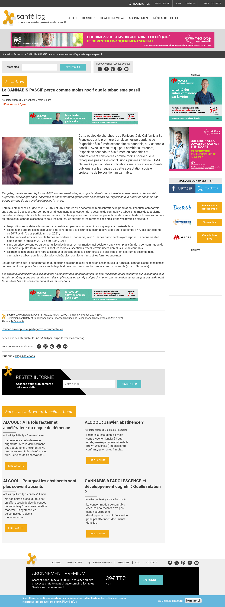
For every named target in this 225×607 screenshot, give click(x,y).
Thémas (190, 3)
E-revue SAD (162, 3)
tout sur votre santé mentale (209, 207)
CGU (137, 562)
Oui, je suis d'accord (170, 600)
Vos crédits (209, 222)
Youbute (126, 68)
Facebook (100, 68)
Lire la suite (16, 465)
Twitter (106, 68)
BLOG (174, 18)
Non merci (193, 600)
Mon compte (212, 3)
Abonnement (139, 18)
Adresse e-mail (72, 378)
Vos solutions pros (209, 237)
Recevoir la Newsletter (195, 180)
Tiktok (119, 68)
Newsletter (74, 562)
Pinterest (113, 68)
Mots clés (13, 67)
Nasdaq (192, 15)
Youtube (65, 346)
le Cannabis (17, 321)
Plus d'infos (69, 601)
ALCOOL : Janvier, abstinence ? (114, 422)
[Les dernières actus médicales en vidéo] (195, 294)
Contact (151, 562)
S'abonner (129, 384)
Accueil (6, 54)
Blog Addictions (25, 356)
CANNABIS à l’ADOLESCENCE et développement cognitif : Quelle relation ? (123, 486)
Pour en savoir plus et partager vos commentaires (32, 329)
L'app (178, 3)
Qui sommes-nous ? (100, 562)
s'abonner (150, 580)
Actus (73, 18)
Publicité (124, 562)
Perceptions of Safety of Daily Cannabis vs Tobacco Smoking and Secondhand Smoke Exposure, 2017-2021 (65, 318)
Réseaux (160, 18)
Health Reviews (112, 18)
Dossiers (89, 18)
